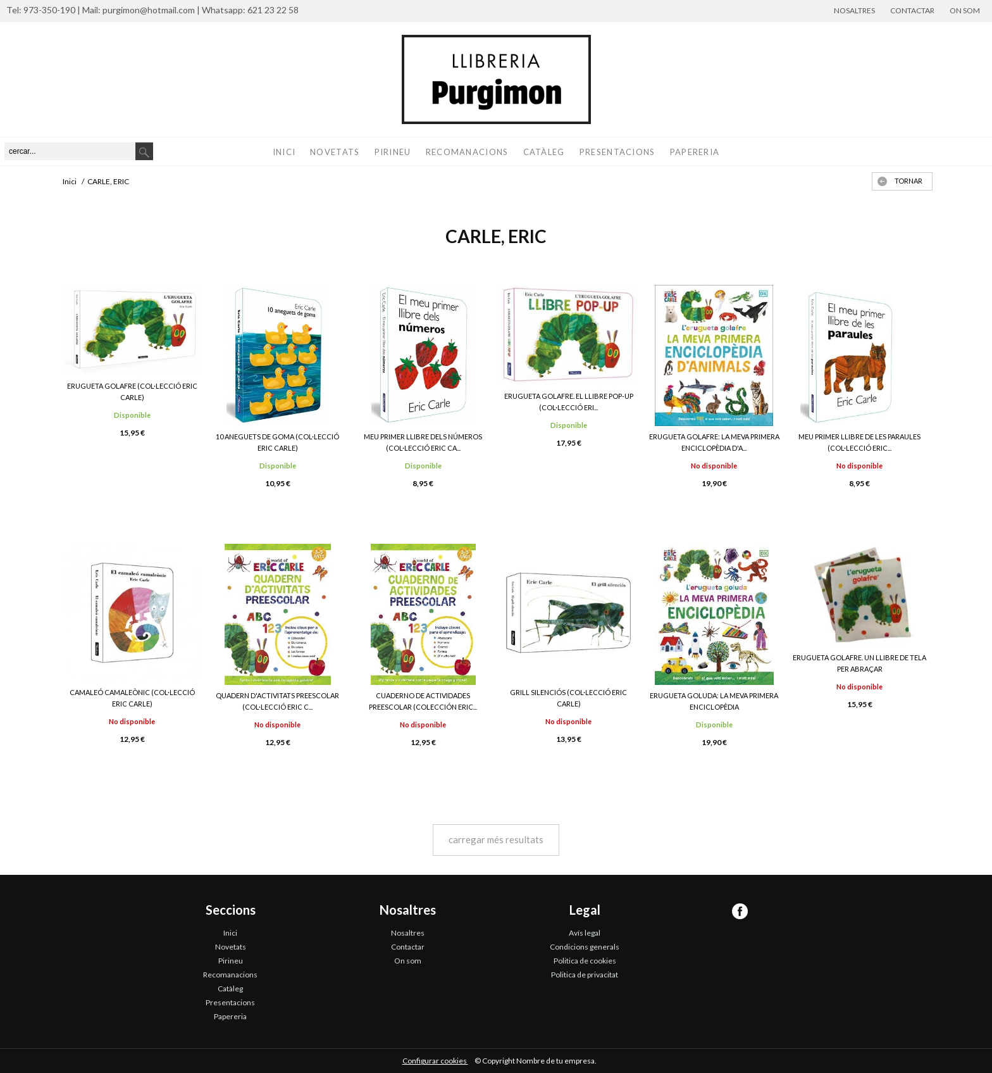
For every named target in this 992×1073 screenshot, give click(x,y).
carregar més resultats (496, 839)
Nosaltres (854, 10)
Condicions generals (584, 946)
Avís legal (584, 933)
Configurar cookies (435, 1060)
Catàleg (544, 152)
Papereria (695, 152)
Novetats (334, 152)
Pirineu (393, 152)
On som (965, 10)
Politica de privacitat (584, 974)
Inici (284, 152)
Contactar (912, 10)
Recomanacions (467, 152)
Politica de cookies (585, 960)
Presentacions (617, 152)
